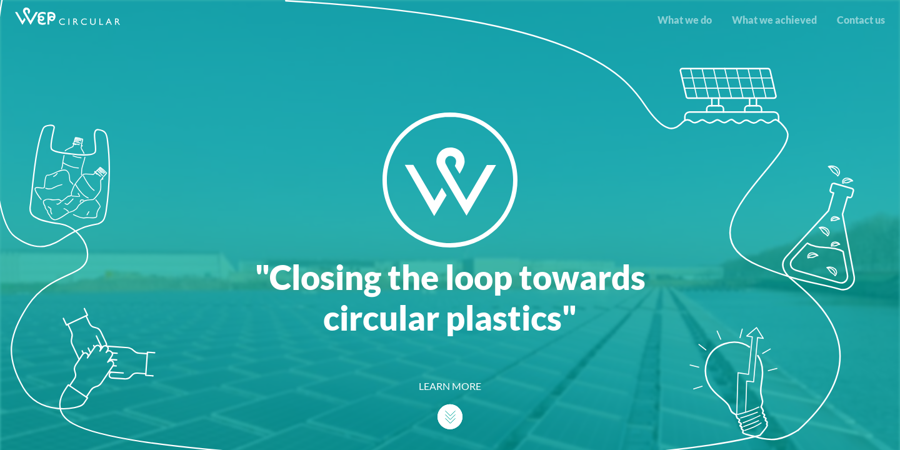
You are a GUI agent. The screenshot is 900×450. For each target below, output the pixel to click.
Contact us (861, 20)
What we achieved (774, 20)
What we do (685, 20)
